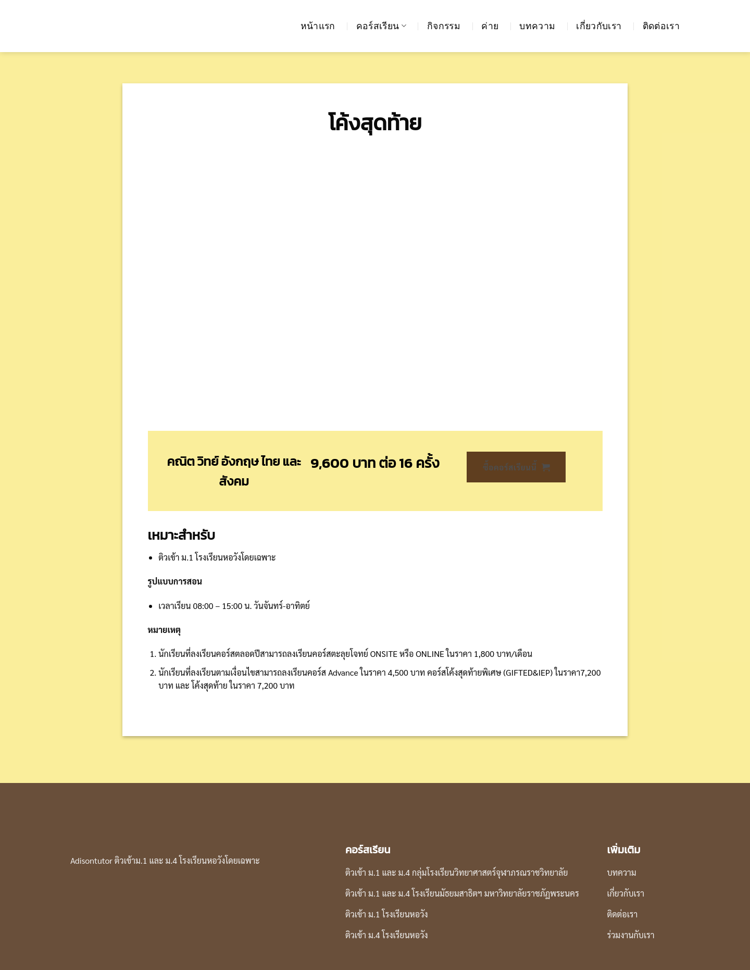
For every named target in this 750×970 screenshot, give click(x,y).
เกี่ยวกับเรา (598, 26)
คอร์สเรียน (381, 26)
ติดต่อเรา (661, 26)
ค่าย (489, 26)
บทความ (537, 26)
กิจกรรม (443, 26)
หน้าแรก (318, 26)
